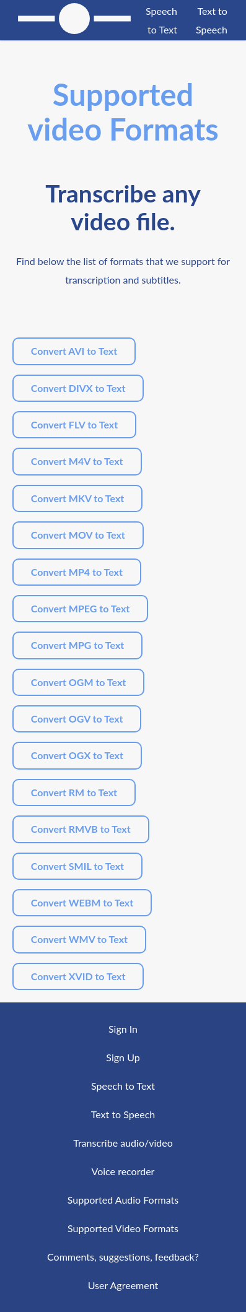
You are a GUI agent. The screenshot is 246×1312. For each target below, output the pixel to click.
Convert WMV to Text (79, 939)
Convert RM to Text (74, 792)
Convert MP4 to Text (77, 572)
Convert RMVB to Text (81, 829)
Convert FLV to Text (74, 424)
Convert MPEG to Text (80, 608)
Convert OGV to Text (77, 718)
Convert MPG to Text (77, 645)
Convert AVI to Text (74, 351)
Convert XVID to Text (78, 976)
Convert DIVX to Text (78, 388)
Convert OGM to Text (78, 682)
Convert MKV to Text (77, 498)
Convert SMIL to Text (77, 866)
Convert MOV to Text (78, 535)
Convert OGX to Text (77, 755)
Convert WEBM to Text (82, 902)
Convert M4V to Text (77, 461)
